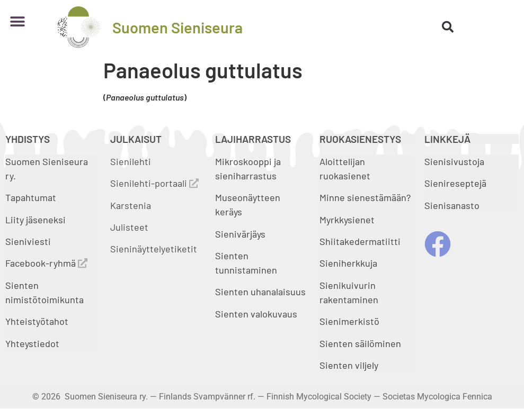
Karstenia (130, 205)
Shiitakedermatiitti (360, 241)
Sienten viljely (348, 365)
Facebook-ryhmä (46, 263)
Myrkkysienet (347, 219)
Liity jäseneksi (35, 219)
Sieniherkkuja (348, 263)
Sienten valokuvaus (256, 314)
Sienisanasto (451, 205)
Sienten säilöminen (360, 343)
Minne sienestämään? (365, 197)
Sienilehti (130, 161)
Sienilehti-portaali (154, 183)
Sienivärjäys (240, 234)
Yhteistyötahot (36, 321)
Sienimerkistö (349, 321)
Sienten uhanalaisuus (260, 291)
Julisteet (129, 227)
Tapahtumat (30, 197)
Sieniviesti (29, 241)
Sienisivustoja (454, 161)
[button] (17, 22)
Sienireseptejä (455, 183)
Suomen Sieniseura (177, 27)
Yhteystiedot (32, 343)
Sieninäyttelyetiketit (153, 249)
